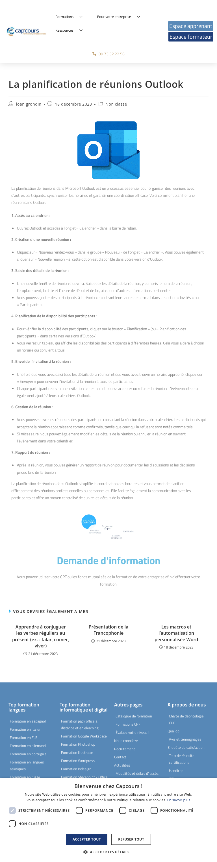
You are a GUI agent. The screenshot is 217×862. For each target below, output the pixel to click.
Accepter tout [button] (87, 839)
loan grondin (29, 104)
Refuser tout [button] (131, 839)
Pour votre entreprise (120, 17)
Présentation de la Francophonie (109, 630)
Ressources (71, 30)
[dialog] (108, 820)
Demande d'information (108, 560)
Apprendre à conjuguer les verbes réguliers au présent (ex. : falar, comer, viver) (40, 636)
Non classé (116, 104)
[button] (108, 852)
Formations (71, 17)
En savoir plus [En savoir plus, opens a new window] (178, 800)
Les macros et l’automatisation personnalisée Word (176, 633)
